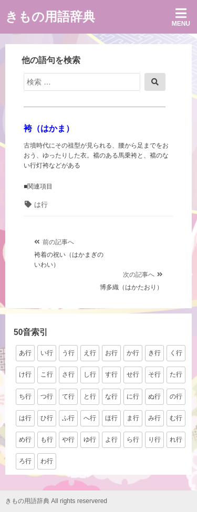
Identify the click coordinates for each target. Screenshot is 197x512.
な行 (111, 396)
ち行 (25, 396)
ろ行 (25, 461)
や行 (68, 439)
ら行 (133, 439)
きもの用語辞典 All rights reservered (56, 501)
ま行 (133, 418)
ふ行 (68, 418)
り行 (154, 439)
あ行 (25, 353)
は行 (41, 204)
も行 (46, 439)
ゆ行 (90, 439)
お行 (111, 353)
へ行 (90, 418)
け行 (25, 374)
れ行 (176, 439)
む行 (176, 418)
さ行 (68, 374)
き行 (154, 353)
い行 (46, 353)
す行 (111, 374)
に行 (133, 396)
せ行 (133, 374)
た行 (176, 374)
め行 (25, 439)
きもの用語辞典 (50, 16)
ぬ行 (154, 396)
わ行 (46, 461)
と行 (90, 396)
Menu (181, 17)
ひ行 (46, 418)
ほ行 (111, 418)
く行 (176, 353)
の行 (176, 396)
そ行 (154, 374)
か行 (133, 353)
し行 (90, 374)
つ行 (46, 396)
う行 (68, 353)
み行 (154, 418)
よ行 (111, 439)
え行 (90, 353)
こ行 (46, 374)
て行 (68, 396)
